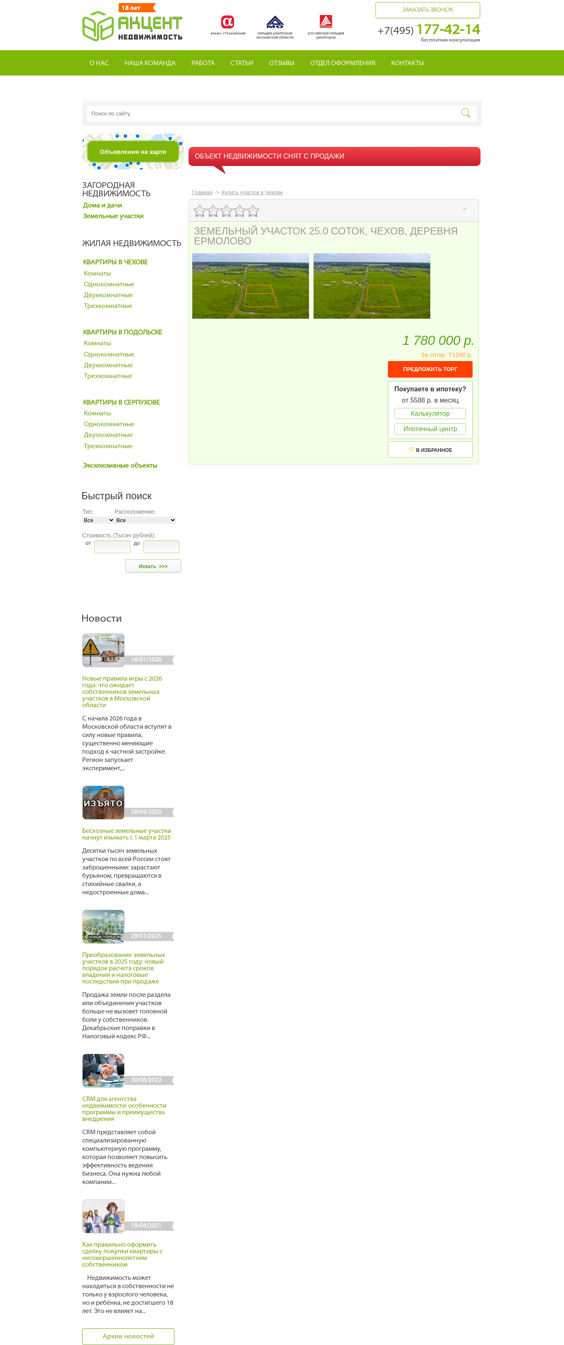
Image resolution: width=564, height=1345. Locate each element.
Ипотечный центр (430, 428)
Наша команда (150, 64)
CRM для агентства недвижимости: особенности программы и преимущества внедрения (124, 1109)
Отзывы (281, 64)
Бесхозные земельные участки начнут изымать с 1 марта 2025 (126, 834)
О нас (99, 64)
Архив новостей (128, 1336)
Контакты (407, 64)
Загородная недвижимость (116, 190)
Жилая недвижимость (131, 244)
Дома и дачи (102, 206)
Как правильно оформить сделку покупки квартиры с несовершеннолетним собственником (122, 1255)
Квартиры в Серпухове (121, 403)
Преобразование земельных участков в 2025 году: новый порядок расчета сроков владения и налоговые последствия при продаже (123, 968)
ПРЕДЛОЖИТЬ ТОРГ (430, 369)
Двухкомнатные (108, 295)
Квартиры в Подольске (122, 333)
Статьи (242, 64)
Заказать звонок (427, 10)
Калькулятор (430, 413)
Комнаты (97, 274)
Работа (203, 64)
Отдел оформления (342, 64)
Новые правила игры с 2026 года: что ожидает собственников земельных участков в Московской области (122, 692)
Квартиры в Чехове (115, 262)
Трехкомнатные (108, 306)
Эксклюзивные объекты (120, 466)
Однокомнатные (109, 284)
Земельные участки (113, 216)
